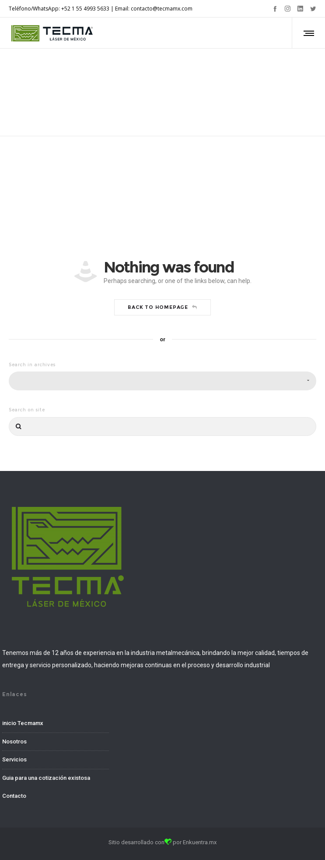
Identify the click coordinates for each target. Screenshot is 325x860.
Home (148, 82)
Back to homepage (162, 307)
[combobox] (162, 381)
